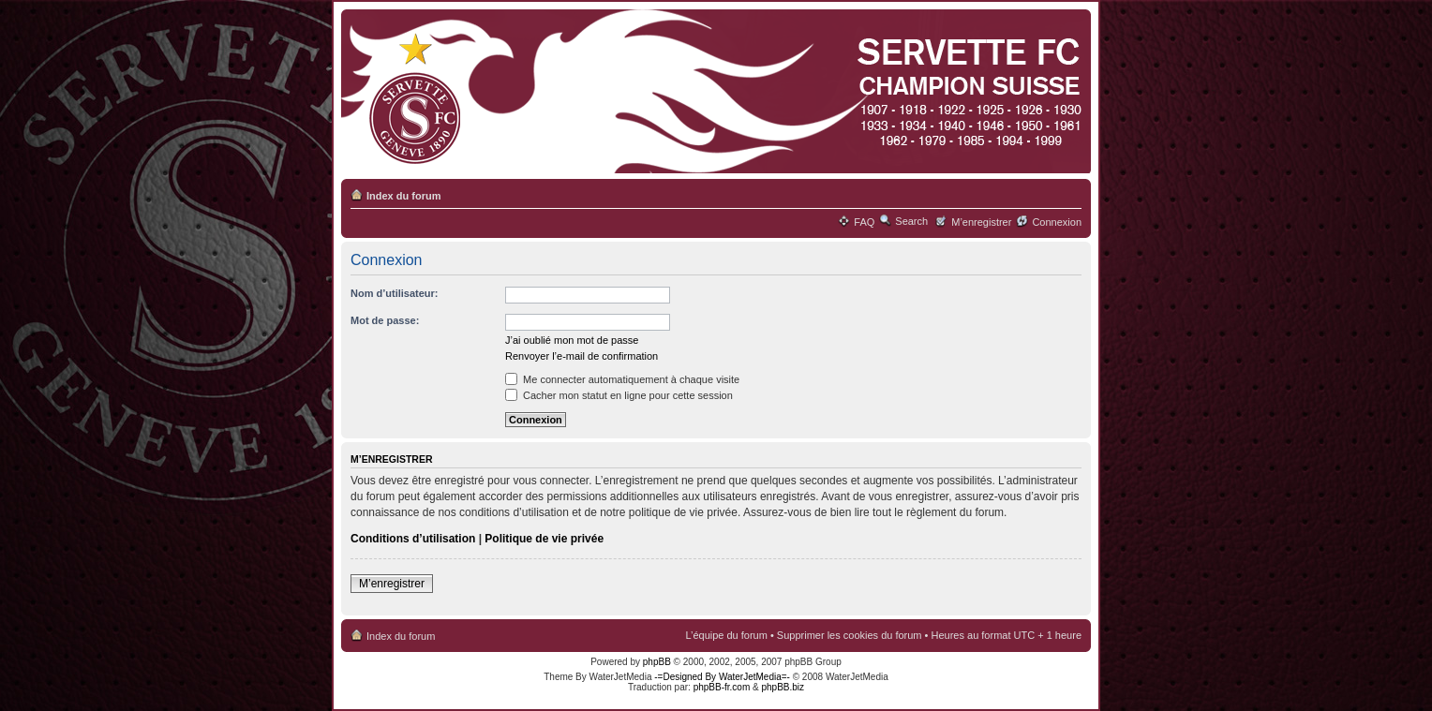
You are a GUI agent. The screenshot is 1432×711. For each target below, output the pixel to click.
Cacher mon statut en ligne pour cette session (619, 395)
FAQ (864, 222)
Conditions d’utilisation (413, 538)
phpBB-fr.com (722, 687)
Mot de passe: (385, 320)
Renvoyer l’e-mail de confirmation (581, 356)
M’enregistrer (981, 222)
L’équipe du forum (726, 635)
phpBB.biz (782, 687)
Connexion (1056, 222)
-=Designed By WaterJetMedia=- (722, 677)
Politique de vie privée (544, 538)
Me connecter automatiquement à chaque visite (622, 379)
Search (911, 221)
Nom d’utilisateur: (395, 293)
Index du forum (403, 195)
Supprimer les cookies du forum (849, 635)
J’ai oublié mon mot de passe (571, 340)
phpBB (657, 662)
